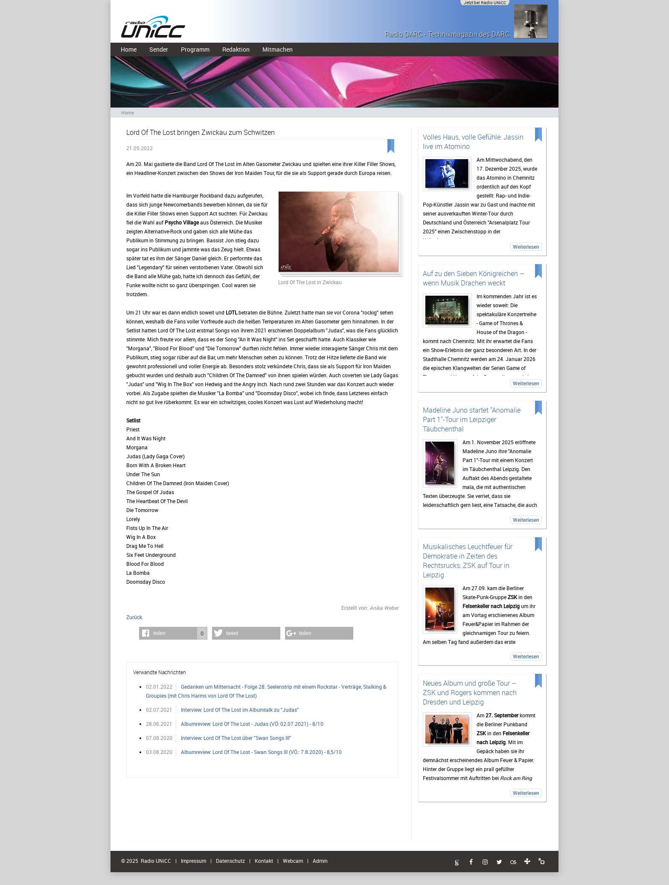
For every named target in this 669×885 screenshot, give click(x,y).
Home (129, 49)
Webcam (293, 860)
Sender (158, 49)
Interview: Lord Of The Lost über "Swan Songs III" (236, 737)
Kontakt (264, 860)
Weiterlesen (526, 246)
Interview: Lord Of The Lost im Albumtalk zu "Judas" (240, 709)
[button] (173, 633)
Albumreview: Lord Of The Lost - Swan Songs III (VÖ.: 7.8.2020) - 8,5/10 (261, 751)
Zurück (134, 617)
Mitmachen (277, 49)
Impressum (193, 860)
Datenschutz (230, 860)
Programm (195, 49)
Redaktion (236, 49)
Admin (320, 860)
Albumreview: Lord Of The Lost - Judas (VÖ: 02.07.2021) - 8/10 (252, 723)
